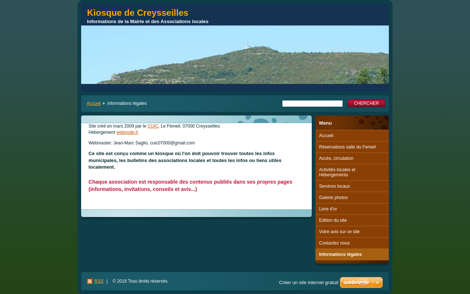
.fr (136, 132)
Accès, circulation (336, 158)
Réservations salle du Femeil (347, 147)
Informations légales (340, 254)
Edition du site (333, 220)
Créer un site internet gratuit (308, 282)
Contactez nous (334, 243)
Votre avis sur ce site (339, 231)
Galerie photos (333, 197)
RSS (99, 281)
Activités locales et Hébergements (337, 172)
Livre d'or (328, 209)
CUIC (153, 126)
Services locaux (334, 186)
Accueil (94, 103)
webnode (125, 132)
